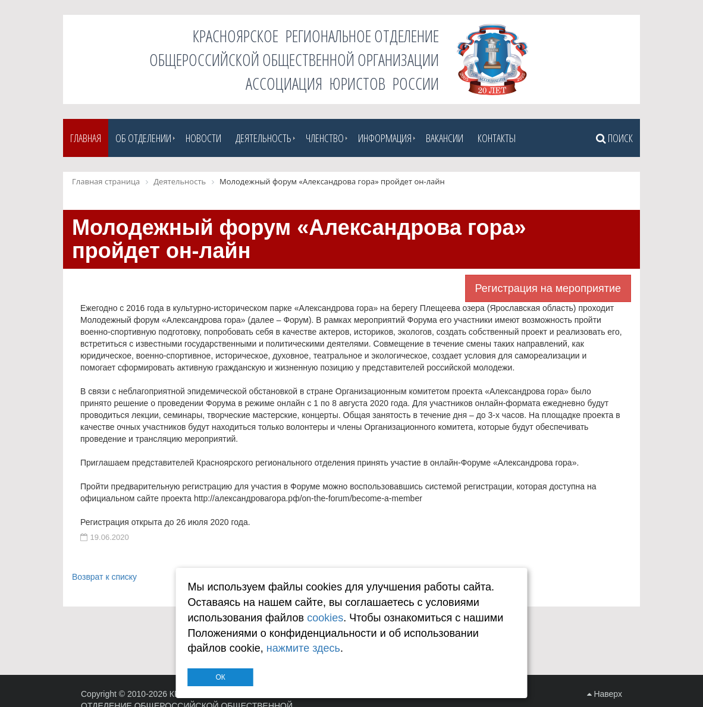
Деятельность (263, 138)
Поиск (614, 138)
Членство (325, 138)
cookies (325, 618)
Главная (85, 138)
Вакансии (444, 138)
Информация (385, 138)
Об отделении (143, 138)
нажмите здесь (303, 648)
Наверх (604, 694)
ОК (220, 677)
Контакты (497, 138)
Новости (203, 138)
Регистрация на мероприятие (548, 288)
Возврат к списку (104, 577)
